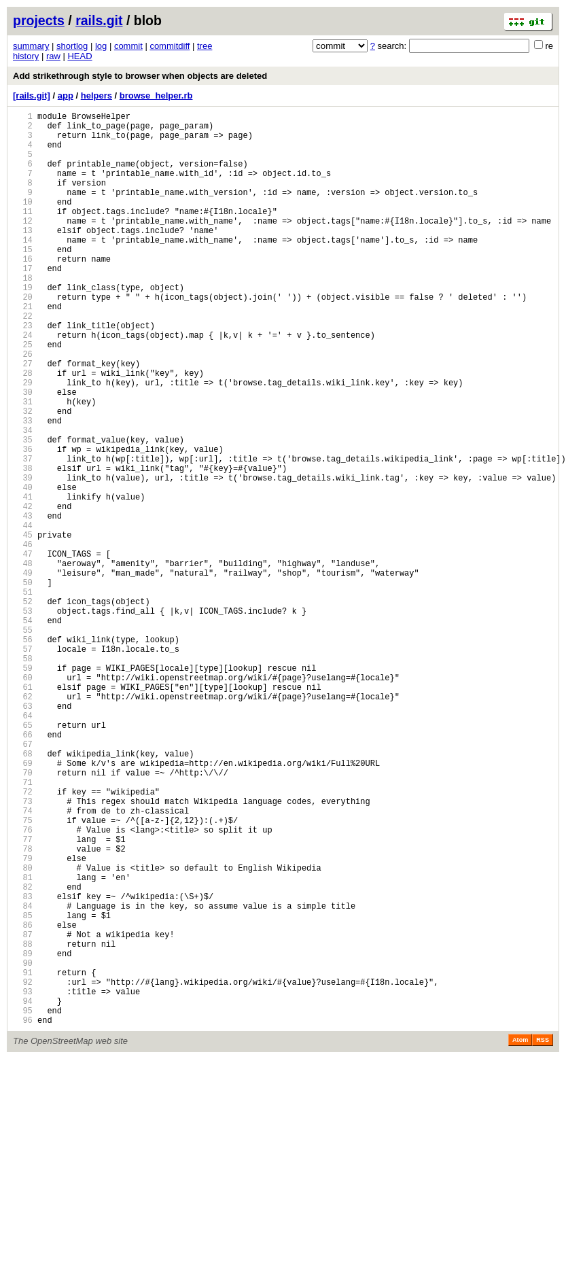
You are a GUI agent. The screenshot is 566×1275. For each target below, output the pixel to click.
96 (23, 1215)
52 (23, 707)
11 (23, 233)
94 (23, 1192)
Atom (520, 1235)
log (101, 46)
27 (23, 418)
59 (23, 788)
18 (23, 314)
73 (23, 950)
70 (23, 915)
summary (31, 46)
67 (23, 880)
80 (23, 1030)
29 (23, 441)
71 (23, 926)
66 (23, 869)
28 (23, 430)
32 (23, 476)
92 (23, 1169)
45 (23, 626)
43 (23, 603)
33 (23, 487)
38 (23, 545)
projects (39, 20)
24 (23, 383)
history (26, 56)
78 (23, 1007)
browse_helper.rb (156, 95)
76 (23, 984)
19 (23, 326)
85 (23, 1088)
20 (23, 337)
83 (23, 1065)
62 (23, 822)
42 (23, 591)
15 (23, 279)
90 (23, 1146)
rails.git (98, 20)
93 (23, 1181)
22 (23, 360)
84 (23, 1077)
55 (23, 742)
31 (23, 464)
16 (23, 291)
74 (23, 961)
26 (23, 407)
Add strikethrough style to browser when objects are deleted (140, 76)
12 (23, 245)
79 (23, 1019)
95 (23, 1204)
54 (23, 730)
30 (23, 453)
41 (23, 580)
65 (23, 857)
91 (23, 1158)
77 (23, 996)
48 (23, 661)
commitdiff (169, 46)
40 (23, 568)
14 (23, 268)
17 (23, 303)
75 (23, 973)
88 (23, 1123)
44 (23, 615)
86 (23, 1100)
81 (23, 1042)
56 (23, 753)
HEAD (79, 56)
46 (23, 638)
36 (23, 522)
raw (53, 56)
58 (23, 776)
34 (23, 499)
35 (23, 511)
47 (23, 649)
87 (23, 1111)
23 (23, 372)
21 (23, 349)
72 (23, 938)
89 (23, 1134)
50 (23, 684)
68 (23, 892)
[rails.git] (31, 95)
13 (23, 256)
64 (23, 846)
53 (23, 718)
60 (23, 799)
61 (23, 811)
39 (23, 557)
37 (23, 534)
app (65, 95)
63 (23, 834)
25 (23, 395)
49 (23, 672)
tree (204, 46)
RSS (542, 1235)
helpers (96, 95)
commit (128, 46)
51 (23, 695)
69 (23, 903)
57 (23, 765)
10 (23, 222)
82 (23, 1054)
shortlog (72, 46)
